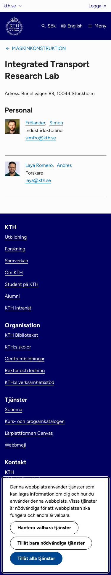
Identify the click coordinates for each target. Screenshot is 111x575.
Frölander (35, 123)
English (75, 26)
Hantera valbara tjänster (44, 527)
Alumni (12, 296)
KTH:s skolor (18, 347)
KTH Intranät (18, 308)
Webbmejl (15, 445)
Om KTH (14, 272)
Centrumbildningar (24, 358)
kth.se (10, 6)
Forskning (15, 249)
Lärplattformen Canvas (29, 433)
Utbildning (16, 237)
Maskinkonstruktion (39, 48)
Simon (56, 123)
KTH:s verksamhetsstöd (29, 382)
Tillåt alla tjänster (36, 558)
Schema (13, 409)
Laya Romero (39, 165)
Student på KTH (21, 284)
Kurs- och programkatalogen (35, 421)
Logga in (97, 6)
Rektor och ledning (25, 370)
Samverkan (16, 260)
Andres (64, 165)
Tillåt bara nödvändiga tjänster (51, 543)
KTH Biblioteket (21, 335)
